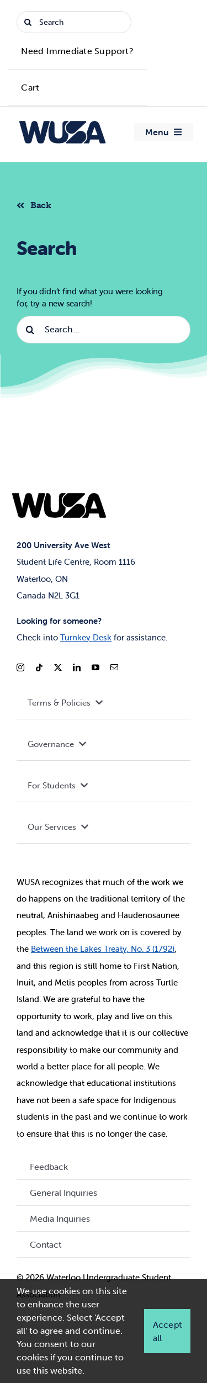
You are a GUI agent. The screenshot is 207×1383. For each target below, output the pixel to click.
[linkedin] (77, 667)
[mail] (114, 667)
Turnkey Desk (86, 637)
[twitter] (58, 667)
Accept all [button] (167, 1331)
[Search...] (103, 329)
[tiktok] (39, 667)
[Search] (74, 22)
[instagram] (20, 667)
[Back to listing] (38, 204)
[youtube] (95, 667)
